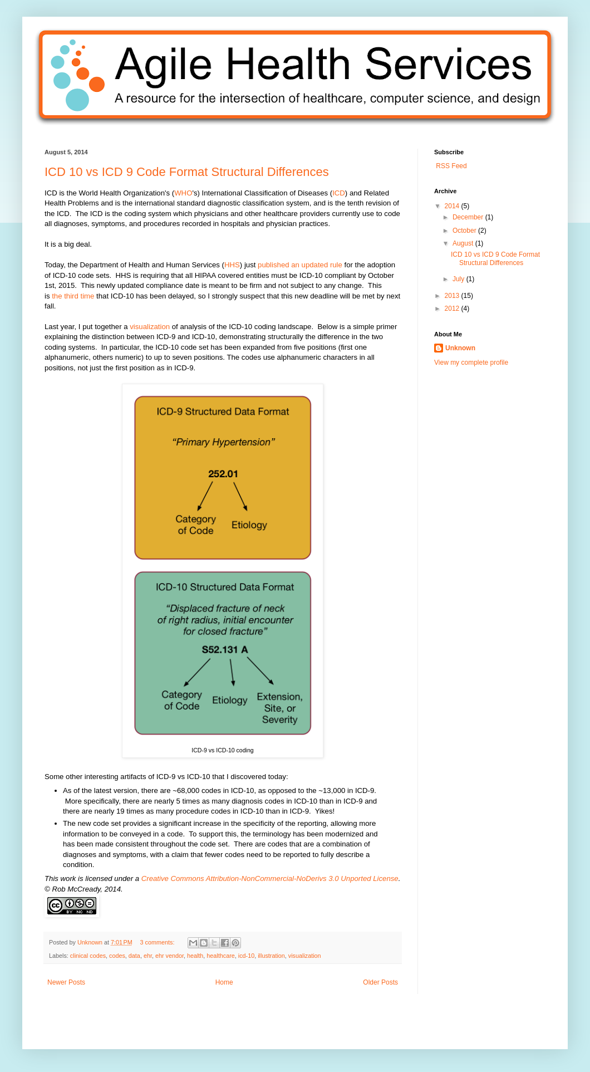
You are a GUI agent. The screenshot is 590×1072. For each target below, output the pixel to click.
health (195, 955)
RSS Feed (450, 166)
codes (117, 955)
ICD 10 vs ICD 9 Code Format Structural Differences (187, 172)
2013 (453, 296)
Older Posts (380, 982)
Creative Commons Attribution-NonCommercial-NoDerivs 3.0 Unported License (270, 878)
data (134, 955)
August (464, 243)
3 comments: (158, 942)
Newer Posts (66, 982)
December (469, 217)
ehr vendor (169, 955)
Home (224, 982)
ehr (148, 955)
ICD (338, 193)
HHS (232, 265)
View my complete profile (471, 362)
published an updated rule (300, 265)
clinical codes (88, 955)
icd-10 (246, 955)
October (465, 230)
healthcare (220, 955)
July (459, 279)
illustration (271, 955)
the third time (73, 296)
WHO (183, 193)
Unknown (90, 942)
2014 (453, 206)
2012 (453, 308)
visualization (150, 326)
